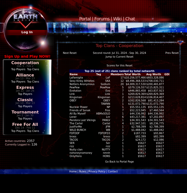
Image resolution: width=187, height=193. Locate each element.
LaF (108, 77)
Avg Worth (153, 74)
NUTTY (106, 149)
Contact (113, 171)
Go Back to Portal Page (119, 161)
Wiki (117, 18)
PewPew (105, 87)
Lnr (108, 116)
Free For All (25, 124)
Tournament (25, 112)
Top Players (18, 69)
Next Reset (69, 53)
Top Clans (33, 69)
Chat (130, 18)
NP (108, 107)
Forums (101, 18)
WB (108, 130)
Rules (82, 171)
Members (117, 74)
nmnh (106, 152)
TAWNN (105, 103)
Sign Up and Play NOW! (27, 56)
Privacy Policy (97, 171)
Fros (107, 110)
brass (106, 136)
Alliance (25, 75)
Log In (27, 32)
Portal (85, 18)
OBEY (106, 100)
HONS (106, 156)
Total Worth (132, 74)
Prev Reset (172, 53)
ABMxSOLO (103, 113)
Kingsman (104, 97)
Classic (25, 99)
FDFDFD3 (104, 133)
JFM (108, 126)
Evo (108, 90)
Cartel (106, 123)
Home (73, 171)
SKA (107, 81)
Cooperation (25, 62)
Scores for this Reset (119, 65)
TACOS (106, 139)
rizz (108, 146)
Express (25, 87)
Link (107, 94)
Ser (108, 143)
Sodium (105, 84)
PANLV (106, 120)
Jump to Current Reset (119, 56)
